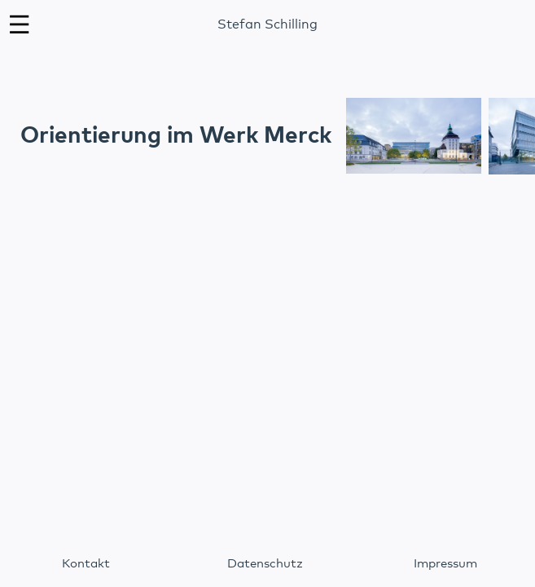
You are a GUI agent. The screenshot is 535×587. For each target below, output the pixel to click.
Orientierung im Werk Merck (175, 136)
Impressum (445, 564)
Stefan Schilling (267, 24)
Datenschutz (265, 564)
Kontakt (86, 564)
